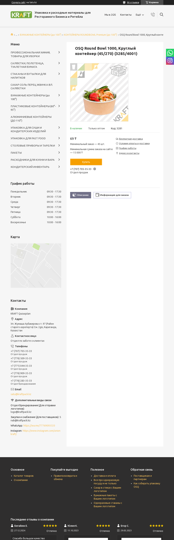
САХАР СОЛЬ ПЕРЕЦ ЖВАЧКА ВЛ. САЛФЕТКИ (32, 86)
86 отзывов (133, 2)
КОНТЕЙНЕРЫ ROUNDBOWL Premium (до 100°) (90, 34)
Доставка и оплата (105, 475)
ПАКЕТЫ (16, 152)
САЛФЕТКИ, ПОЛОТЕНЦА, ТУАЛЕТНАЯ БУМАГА (27, 65)
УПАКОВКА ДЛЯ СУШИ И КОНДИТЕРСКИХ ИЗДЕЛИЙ (28, 129)
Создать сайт (19, 2)
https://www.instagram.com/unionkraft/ (35, 432)
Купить (86, 162)
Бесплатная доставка (131, 138)
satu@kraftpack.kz (21, 394)
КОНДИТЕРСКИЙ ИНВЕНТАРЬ (30, 166)
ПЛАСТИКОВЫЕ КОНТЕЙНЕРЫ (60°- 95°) (33, 108)
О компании (21, 480)
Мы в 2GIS (110, 14)
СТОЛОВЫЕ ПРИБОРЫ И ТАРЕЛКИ (33, 145)
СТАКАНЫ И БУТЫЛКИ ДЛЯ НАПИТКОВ (28, 75)
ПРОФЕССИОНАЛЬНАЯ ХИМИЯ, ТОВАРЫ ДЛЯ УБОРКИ (30, 54)
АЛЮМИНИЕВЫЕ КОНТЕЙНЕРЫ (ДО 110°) (31, 118)
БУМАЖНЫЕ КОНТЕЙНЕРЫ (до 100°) (40, 34)
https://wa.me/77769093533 (39, 425)
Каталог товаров (24, 475)
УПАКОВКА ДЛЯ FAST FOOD (28, 138)
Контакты (126, 14)
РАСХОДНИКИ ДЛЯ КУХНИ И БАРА (33, 159)
